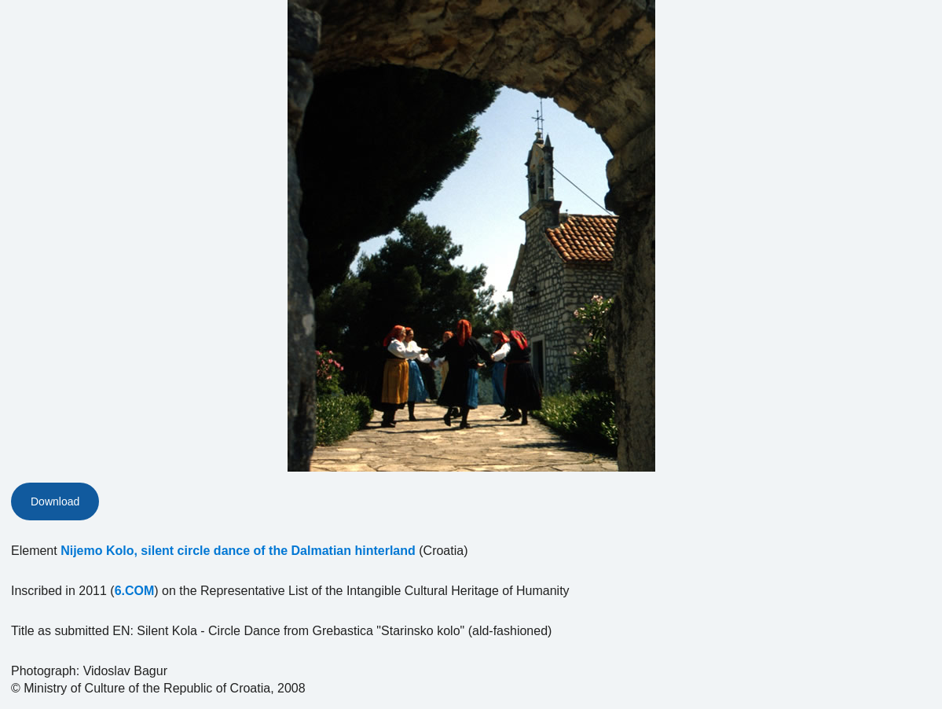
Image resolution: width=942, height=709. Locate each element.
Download (55, 501)
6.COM (135, 590)
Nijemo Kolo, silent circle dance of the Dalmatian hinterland (238, 550)
